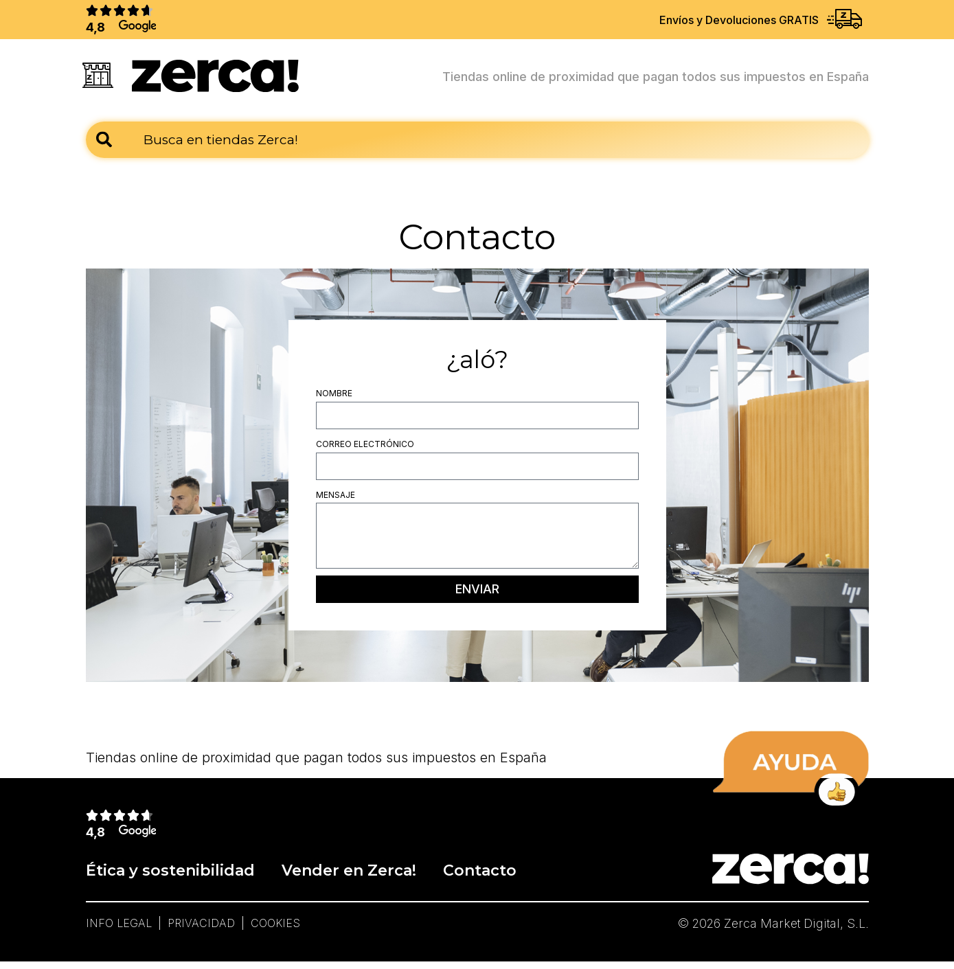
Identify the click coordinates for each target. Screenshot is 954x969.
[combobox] (477, 144)
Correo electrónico (365, 448)
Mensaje (335, 499)
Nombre (334, 397)
